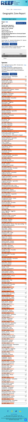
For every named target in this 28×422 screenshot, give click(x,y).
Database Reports (17, 9)
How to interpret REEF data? (11, 41)
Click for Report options (10, 19)
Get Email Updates (14, 414)
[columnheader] (4, 54)
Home (8, 9)
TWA (7, 22)
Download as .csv (21, 23)
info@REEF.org (22, 416)
